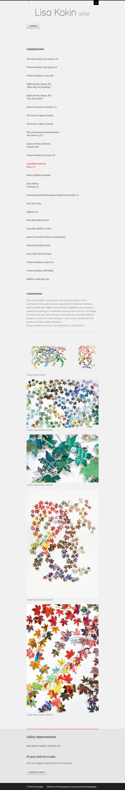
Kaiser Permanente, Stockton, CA (42, 107)
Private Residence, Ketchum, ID (41, 155)
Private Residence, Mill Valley (40, 270)
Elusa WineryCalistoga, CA (33, 185)
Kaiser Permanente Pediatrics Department (46, 237)
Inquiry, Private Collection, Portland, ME (39, 145)
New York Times (34, 203)
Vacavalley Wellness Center (39, 228)
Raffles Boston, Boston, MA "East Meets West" (39, 97)
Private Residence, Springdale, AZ (42, 67)
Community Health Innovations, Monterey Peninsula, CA (53, 195)
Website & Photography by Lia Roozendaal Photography (72, 787)
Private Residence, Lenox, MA (40, 75)
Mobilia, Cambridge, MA (38, 279)
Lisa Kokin (55, 13)
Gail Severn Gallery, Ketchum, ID (43, 745)
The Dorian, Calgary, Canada (40, 115)
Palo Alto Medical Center (38, 220)
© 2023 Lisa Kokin (35, 787)
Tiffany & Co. (33, 212)
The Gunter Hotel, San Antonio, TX (42, 59)
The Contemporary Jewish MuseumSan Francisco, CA (43, 134)
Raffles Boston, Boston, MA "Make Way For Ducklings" (39, 85)
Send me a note (37, 772)
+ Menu (33, 26)
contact (38, 325)
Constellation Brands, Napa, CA (36, 165)
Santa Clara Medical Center (39, 254)
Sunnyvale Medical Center (39, 245)
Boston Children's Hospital (39, 175)
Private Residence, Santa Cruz (40, 262)
